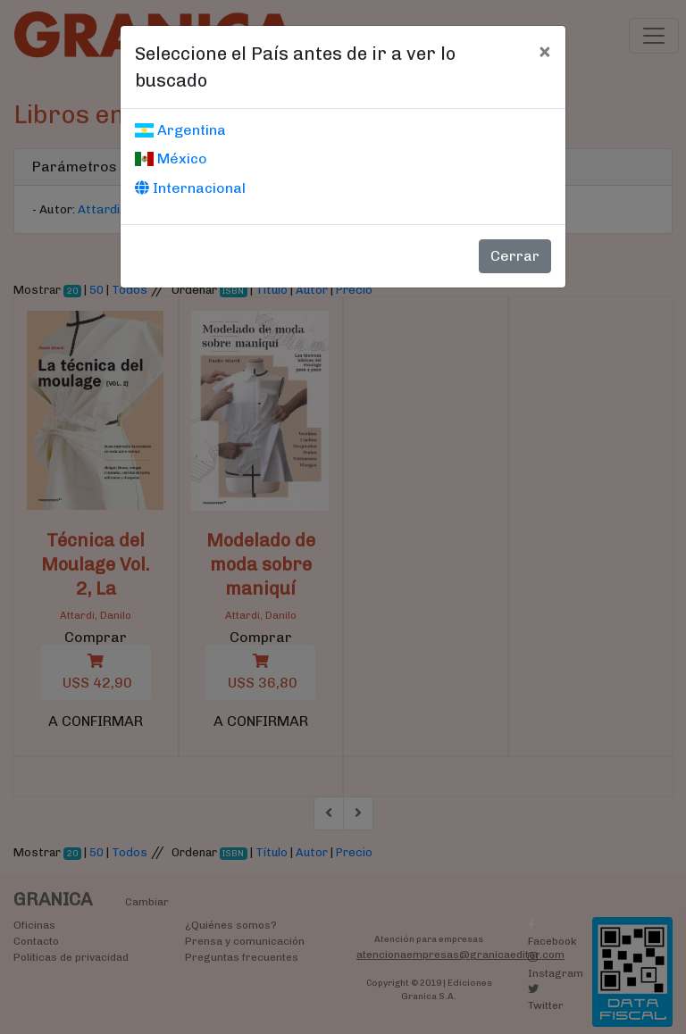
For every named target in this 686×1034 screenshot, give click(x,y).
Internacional (190, 187)
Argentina (180, 129)
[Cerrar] (544, 51)
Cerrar (515, 255)
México (171, 158)
